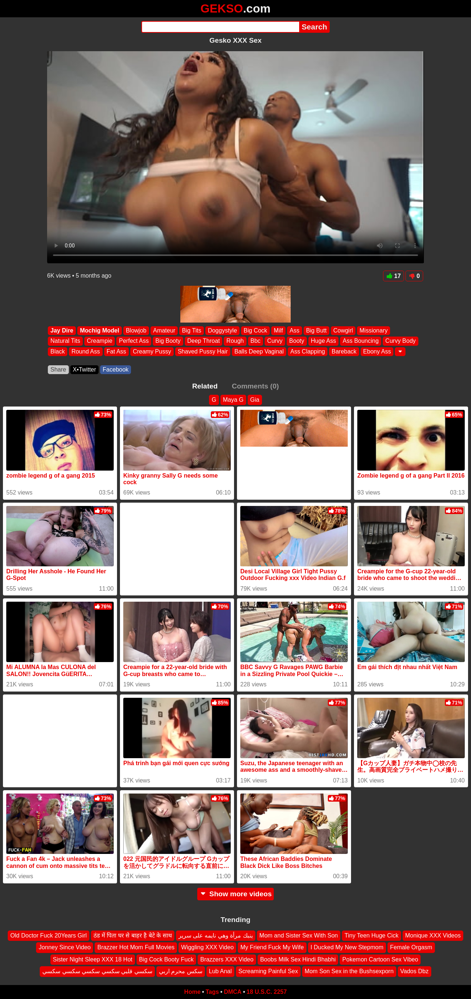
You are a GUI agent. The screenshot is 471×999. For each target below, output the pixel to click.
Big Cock (255, 330)
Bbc (256, 341)
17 (393, 276)
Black (57, 351)
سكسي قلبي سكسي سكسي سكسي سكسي (97, 971)
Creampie (99, 341)
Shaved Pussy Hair (203, 351)
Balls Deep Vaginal (259, 351)
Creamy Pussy (152, 351)
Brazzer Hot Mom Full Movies (135, 947)
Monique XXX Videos (433, 935)
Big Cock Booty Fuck (166, 959)
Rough (235, 341)
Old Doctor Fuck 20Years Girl (48, 935)
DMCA (232, 992)
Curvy (275, 341)
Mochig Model (99, 330)
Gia (254, 400)
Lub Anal (220, 971)
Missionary (373, 330)
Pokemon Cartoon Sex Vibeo (380, 959)
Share (58, 369)
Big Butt (316, 330)
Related (204, 386)
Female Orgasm (411, 947)
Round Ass (85, 351)
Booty (296, 341)
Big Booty (167, 341)
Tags (212, 992)
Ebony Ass (377, 351)
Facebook (115, 369)
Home (192, 992)
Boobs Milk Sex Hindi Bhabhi (298, 959)
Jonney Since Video (65, 947)
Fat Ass (116, 351)
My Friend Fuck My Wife (272, 947)
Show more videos (235, 894)
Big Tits (191, 330)
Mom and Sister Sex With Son (298, 935)
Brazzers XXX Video (227, 959)
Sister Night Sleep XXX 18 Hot (92, 959)
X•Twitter (84, 369)
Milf (278, 330)
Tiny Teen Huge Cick (371, 935)
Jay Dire (61, 330)
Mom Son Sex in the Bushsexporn (349, 971)
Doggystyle (222, 330)
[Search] (220, 27)
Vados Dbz (414, 971)
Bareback (344, 351)
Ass (295, 330)
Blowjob (136, 330)
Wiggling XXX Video (207, 947)
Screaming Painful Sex (268, 971)
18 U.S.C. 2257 (267, 992)
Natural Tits (65, 341)
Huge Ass (323, 341)
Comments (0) (255, 386)
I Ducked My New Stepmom (347, 947)
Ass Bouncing (361, 341)
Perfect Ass (134, 341)
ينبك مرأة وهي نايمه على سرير (215, 935)
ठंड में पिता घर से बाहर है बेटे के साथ (132, 935)
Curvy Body (400, 341)
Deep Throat (203, 341)
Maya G (233, 400)
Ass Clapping (307, 351)
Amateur (164, 330)
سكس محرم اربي (180, 971)
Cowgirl (343, 330)
